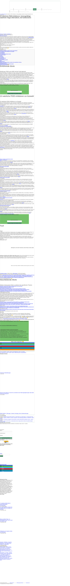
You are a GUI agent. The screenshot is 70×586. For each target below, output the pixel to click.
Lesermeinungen (14, 11)
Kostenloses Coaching (19, 9)
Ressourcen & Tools (24, 11)
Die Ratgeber (29, 9)
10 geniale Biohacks (47, 9)
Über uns (39, 9)
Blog (35, 9)
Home (11, 9)
